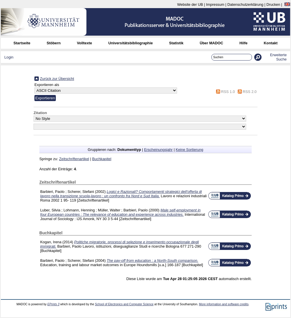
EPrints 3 (53, 304)
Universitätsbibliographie (130, 43)
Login (8, 57)
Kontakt (271, 43)
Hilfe (244, 43)
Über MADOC (211, 43)
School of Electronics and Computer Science (124, 304)
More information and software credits (223, 304)
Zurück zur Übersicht (57, 78)
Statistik (176, 43)
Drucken (273, 4)
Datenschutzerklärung (245, 4)
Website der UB (190, 4)
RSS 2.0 (250, 91)
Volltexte (84, 43)
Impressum (215, 4)
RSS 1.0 (228, 91)
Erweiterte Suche (278, 57)
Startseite (22, 43)
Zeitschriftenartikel (74, 159)
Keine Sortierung (189, 149)
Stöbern (53, 43)
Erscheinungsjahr (158, 149)
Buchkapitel (101, 159)
